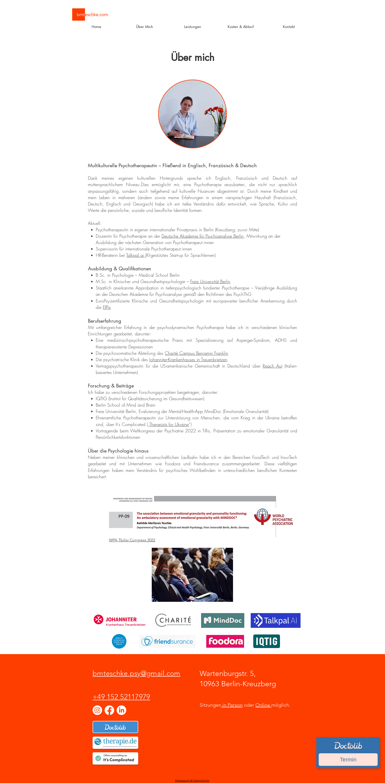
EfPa (106, 307)
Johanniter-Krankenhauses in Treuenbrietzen (188, 359)
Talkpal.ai (135, 255)
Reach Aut (272, 366)
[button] (144, 27)
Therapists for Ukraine (169, 424)
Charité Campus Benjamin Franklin (196, 353)
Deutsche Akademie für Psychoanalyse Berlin (203, 236)
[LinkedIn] (121, 710)
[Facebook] (109, 710)
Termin (348, 759)
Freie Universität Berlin (210, 281)
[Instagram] (97, 710)
